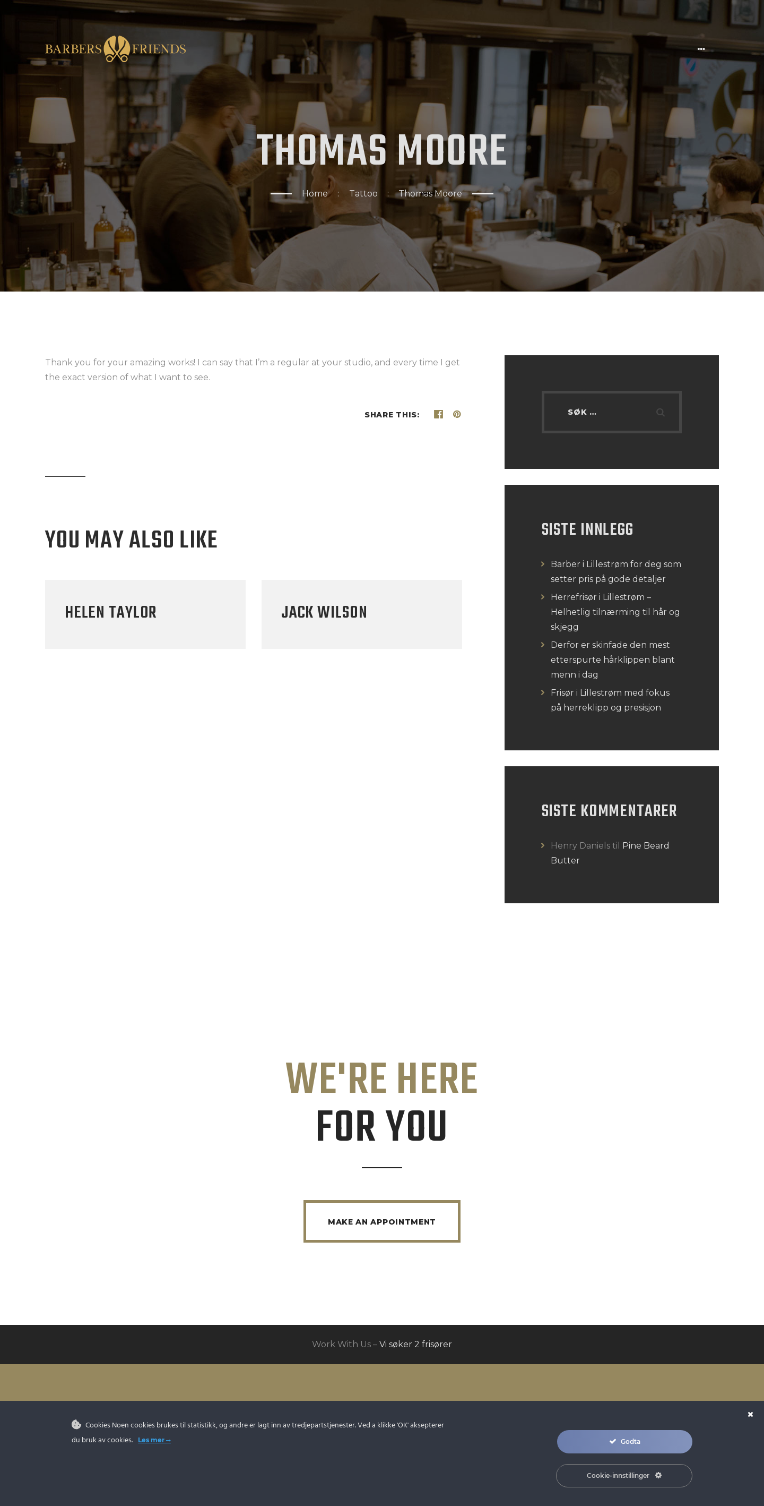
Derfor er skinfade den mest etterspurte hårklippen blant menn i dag (613, 660)
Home (315, 194)
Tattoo (363, 194)
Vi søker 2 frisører (415, 1345)
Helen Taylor (111, 613)
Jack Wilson (324, 613)
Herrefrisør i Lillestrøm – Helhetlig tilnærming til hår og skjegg (615, 612)
